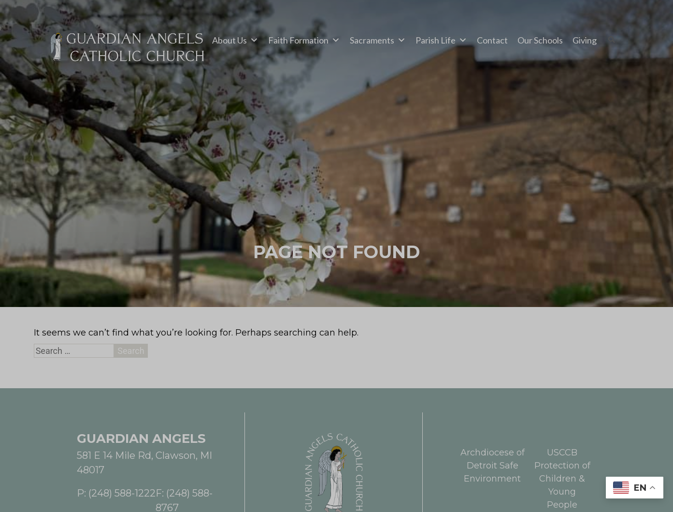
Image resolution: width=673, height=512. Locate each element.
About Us (235, 40)
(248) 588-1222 (122, 493)
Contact (492, 40)
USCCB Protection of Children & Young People (562, 478)
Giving (585, 40)
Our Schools (540, 40)
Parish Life (441, 40)
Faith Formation (304, 40)
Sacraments (378, 40)
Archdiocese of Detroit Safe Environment (492, 465)
